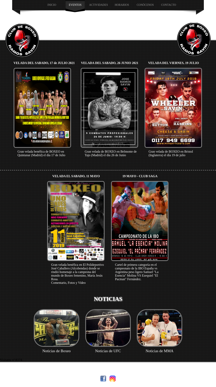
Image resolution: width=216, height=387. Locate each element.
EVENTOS (75, 4)
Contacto (168, 4)
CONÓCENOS (145, 4)
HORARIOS (122, 4)
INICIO (52, 4)
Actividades (98, 4)
